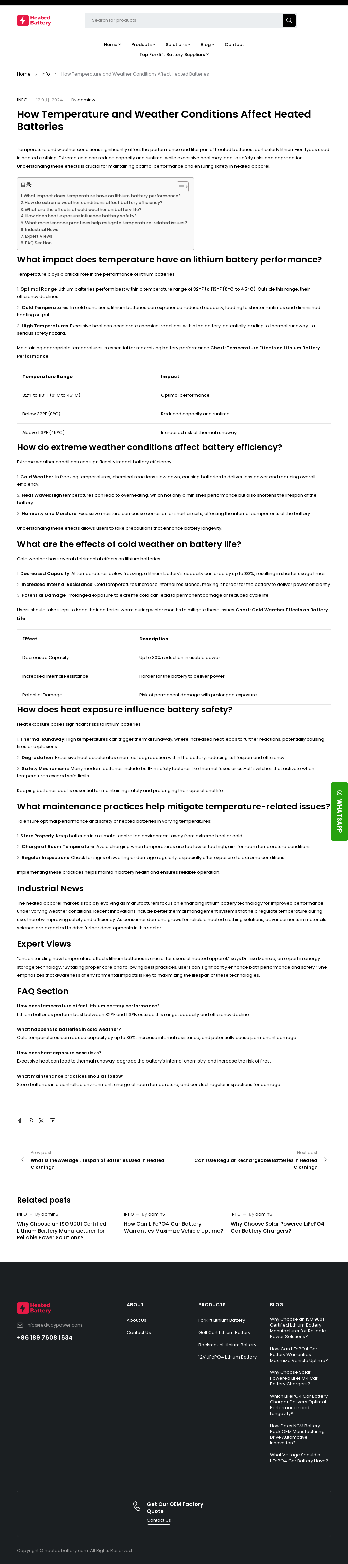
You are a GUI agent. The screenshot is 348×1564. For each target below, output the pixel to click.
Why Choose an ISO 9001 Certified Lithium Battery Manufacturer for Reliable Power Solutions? (61, 1230)
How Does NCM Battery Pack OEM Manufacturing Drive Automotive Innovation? (297, 1434)
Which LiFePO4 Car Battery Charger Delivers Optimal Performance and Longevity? (299, 1405)
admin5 (49, 1214)
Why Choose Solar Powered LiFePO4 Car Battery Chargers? (278, 1227)
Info (46, 74)
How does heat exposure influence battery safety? (81, 216)
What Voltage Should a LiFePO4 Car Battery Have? (299, 1458)
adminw (86, 100)
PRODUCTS (212, 1304)
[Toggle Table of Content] (179, 187)
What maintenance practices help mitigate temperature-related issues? (106, 223)
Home (24, 74)
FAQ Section (38, 243)
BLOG (276, 1304)
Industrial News (41, 229)
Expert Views (38, 236)
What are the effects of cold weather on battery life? (83, 209)
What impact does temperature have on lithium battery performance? (102, 196)
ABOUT (135, 1304)
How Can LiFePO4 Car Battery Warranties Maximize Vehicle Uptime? (173, 1227)
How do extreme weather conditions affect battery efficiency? (93, 202)
